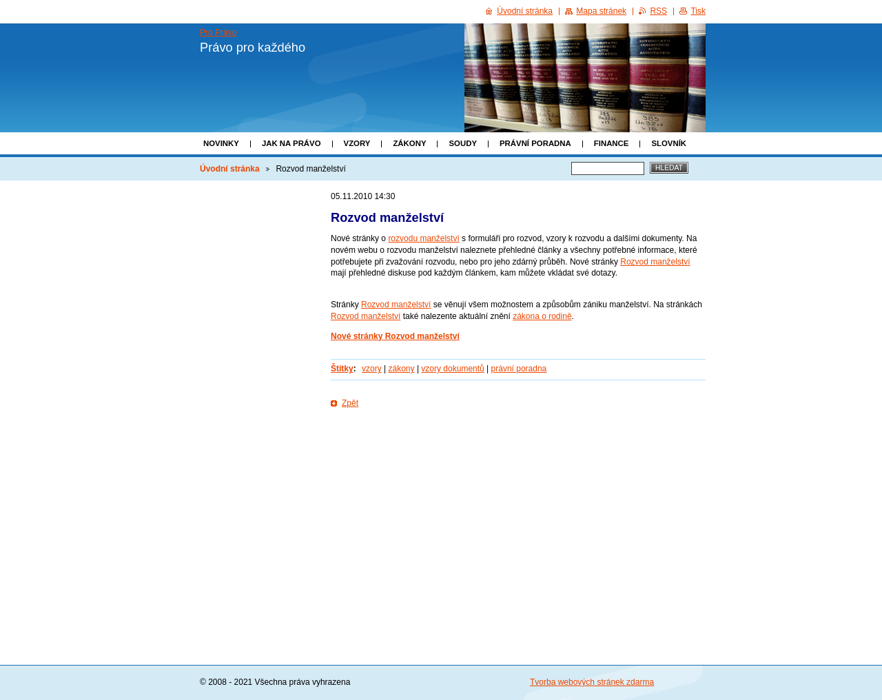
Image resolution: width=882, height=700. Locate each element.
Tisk (698, 11)
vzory (372, 368)
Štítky (342, 368)
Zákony (409, 143)
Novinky (221, 143)
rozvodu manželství (423, 238)
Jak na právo (291, 143)
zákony (402, 368)
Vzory (357, 143)
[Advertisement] (518, 454)
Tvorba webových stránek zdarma (592, 682)
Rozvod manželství (655, 262)
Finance (611, 143)
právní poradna (519, 368)
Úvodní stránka (230, 169)
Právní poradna (535, 143)
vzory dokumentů (452, 368)
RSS (658, 11)
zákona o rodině (542, 316)
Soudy (463, 143)
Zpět (350, 403)
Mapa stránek (601, 11)
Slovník (668, 143)
